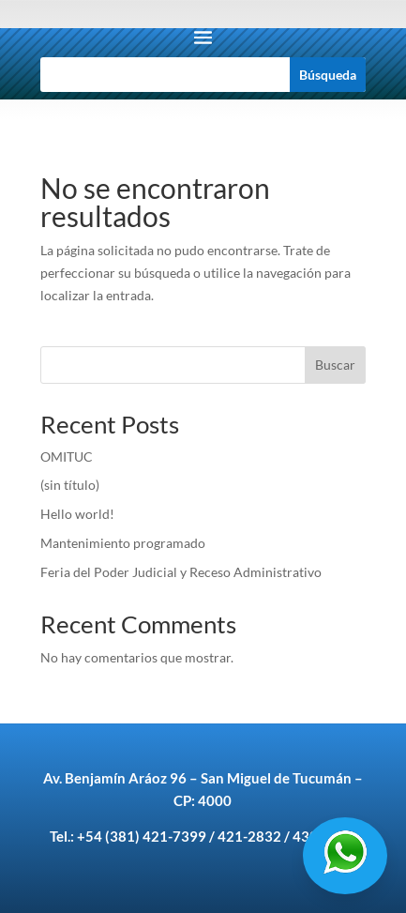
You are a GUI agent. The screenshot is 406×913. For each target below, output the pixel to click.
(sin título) (69, 485)
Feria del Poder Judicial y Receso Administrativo (181, 572)
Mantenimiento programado (124, 543)
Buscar (335, 365)
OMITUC (66, 456)
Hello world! (77, 514)
